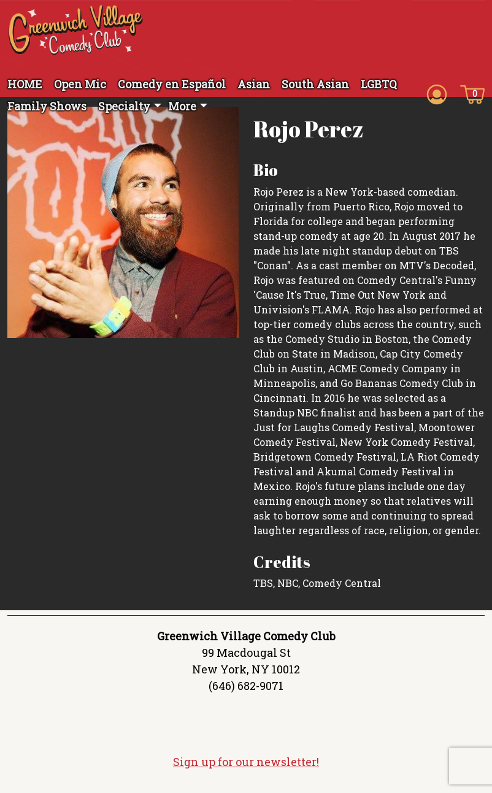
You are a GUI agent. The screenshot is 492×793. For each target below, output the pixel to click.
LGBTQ (379, 84)
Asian (253, 84)
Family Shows (46, 106)
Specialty (124, 106)
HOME (24, 84)
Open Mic (80, 84)
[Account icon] (437, 93)
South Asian (315, 84)
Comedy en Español (172, 84)
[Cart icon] (472, 93)
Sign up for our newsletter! (246, 766)
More (182, 106)
